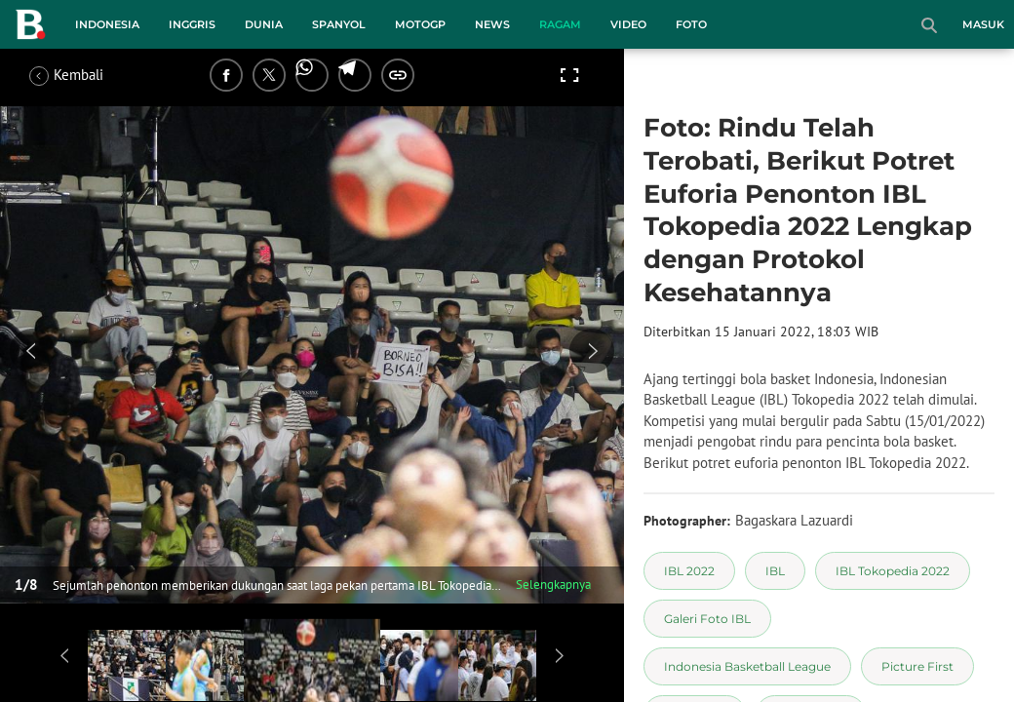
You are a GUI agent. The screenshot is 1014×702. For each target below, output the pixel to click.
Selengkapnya (553, 584)
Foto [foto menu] (691, 24)
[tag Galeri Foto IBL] (707, 619)
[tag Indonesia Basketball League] (747, 666)
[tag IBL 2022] (689, 571)
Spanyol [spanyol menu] (339, 24)
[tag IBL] (775, 571)
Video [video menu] (628, 24)
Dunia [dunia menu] (264, 24)
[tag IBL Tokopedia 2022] (892, 571)
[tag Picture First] (917, 666)
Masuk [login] (983, 24)
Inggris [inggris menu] (192, 24)
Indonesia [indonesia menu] (107, 24)
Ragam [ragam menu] (560, 24)
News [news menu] (492, 24)
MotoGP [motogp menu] (420, 24)
